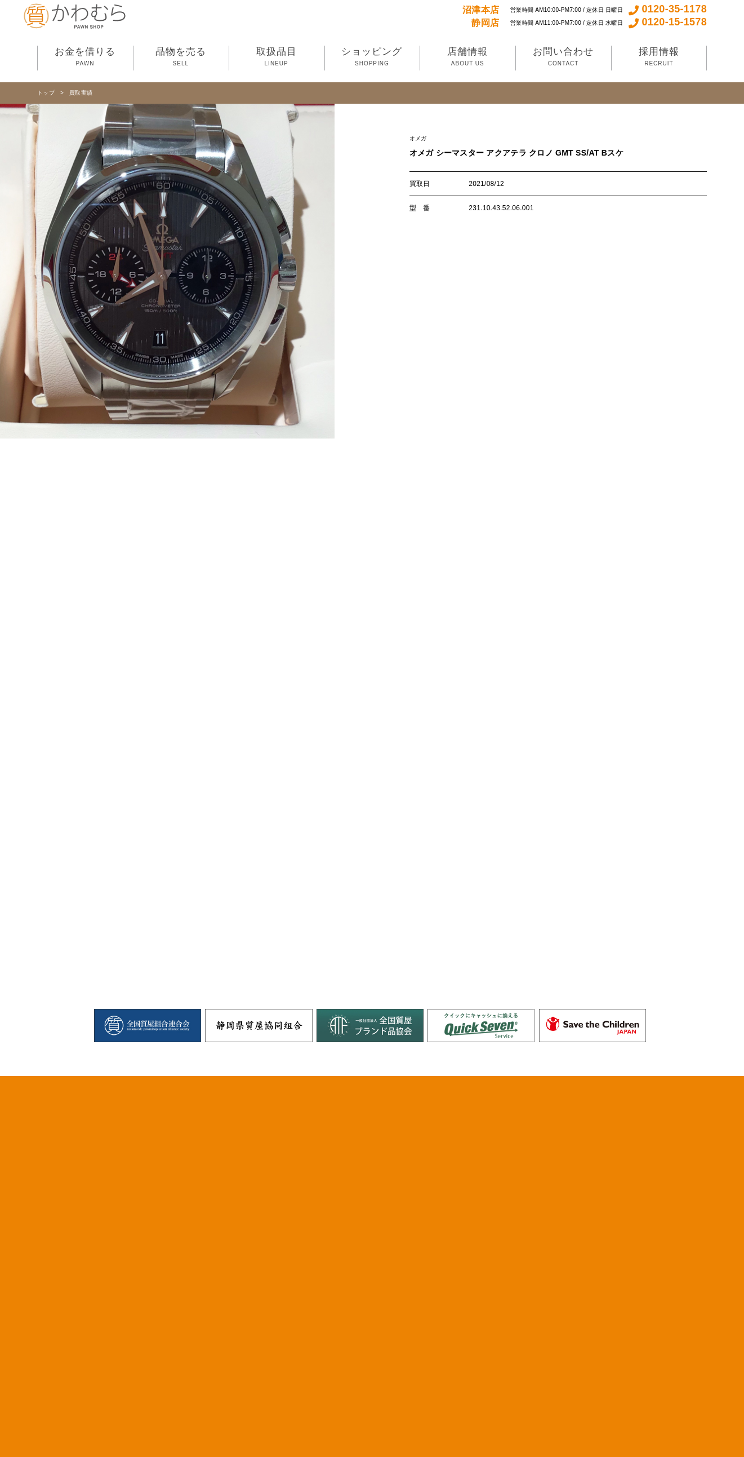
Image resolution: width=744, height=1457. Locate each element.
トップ (46, 93)
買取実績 (80, 93)
